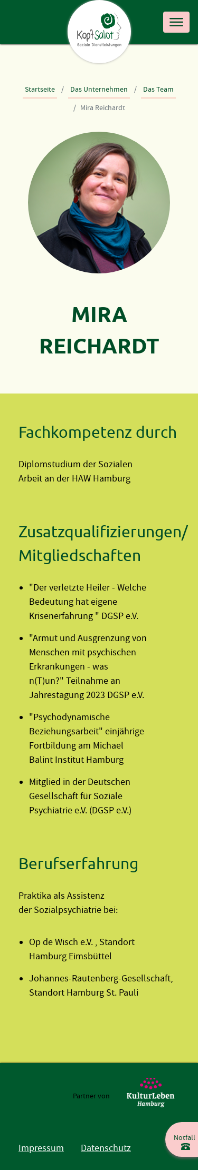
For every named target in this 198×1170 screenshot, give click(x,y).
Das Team (158, 89)
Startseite (40, 89)
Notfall (184, 1138)
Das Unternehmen (99, 89)
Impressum (41, 1148)
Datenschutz (106, 1148)
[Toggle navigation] (176, 22)
